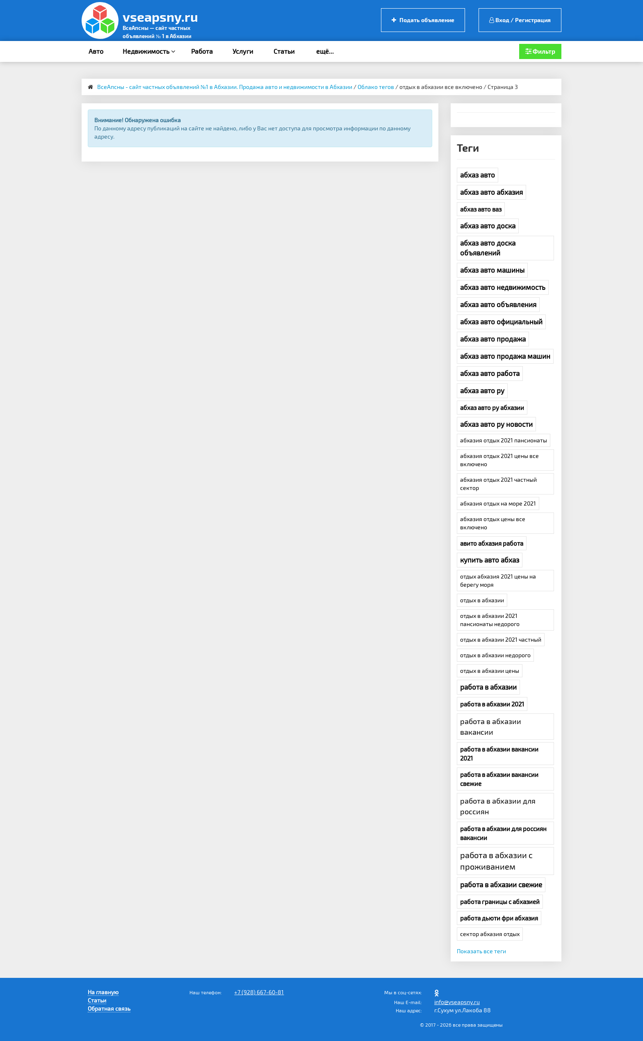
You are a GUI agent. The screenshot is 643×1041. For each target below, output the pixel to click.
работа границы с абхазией (500, 901)
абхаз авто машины (492, 270)
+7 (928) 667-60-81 (259, 992)
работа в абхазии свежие (501, 884)
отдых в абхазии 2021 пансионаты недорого (490, 619)
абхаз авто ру (482, 390)
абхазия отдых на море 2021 (498, 503)
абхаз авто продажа (493, 339)
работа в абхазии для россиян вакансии (503, 833)
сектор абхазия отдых (490, 933)
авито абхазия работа (491, 543)
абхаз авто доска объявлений (487, 248)
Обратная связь (109, 1008)
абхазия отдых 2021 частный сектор (498, 483)
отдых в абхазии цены (489, 670)
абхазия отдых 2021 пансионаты (503, 440)
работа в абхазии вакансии (490, 726)
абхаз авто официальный (501, 321)
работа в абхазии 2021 (492, 704)
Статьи (284, 51)
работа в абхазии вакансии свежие (499, 779)
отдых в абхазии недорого (495, 654)
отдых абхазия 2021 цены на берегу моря (498, 580)
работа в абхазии (488, 687)
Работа (202, 51)
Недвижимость (149, 51)
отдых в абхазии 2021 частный (500, 639)
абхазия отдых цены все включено (492, 523)
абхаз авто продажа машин (505, 356)
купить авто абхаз (489, 560)
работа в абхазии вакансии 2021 (499, 753)
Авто (96, 51)
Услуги (243, 51)
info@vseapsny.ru (457, 1001)
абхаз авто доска (487, 225)
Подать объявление (423, 19)
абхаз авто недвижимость (502, 287)
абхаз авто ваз (481, 209)
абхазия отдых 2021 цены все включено (499, 459)
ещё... (325, 51)
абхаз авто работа (490, 373)
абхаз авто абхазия (491, 192)
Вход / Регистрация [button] (520, 19)
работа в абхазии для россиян (498, 806)
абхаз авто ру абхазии (492, 407)
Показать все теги (481, 951)
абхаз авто (477, 175)
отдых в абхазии (482, 600)
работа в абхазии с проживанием (496, 860)
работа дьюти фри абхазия (499, 918)
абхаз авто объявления (498, 304)
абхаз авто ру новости (496, 424)
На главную (103, 992)
